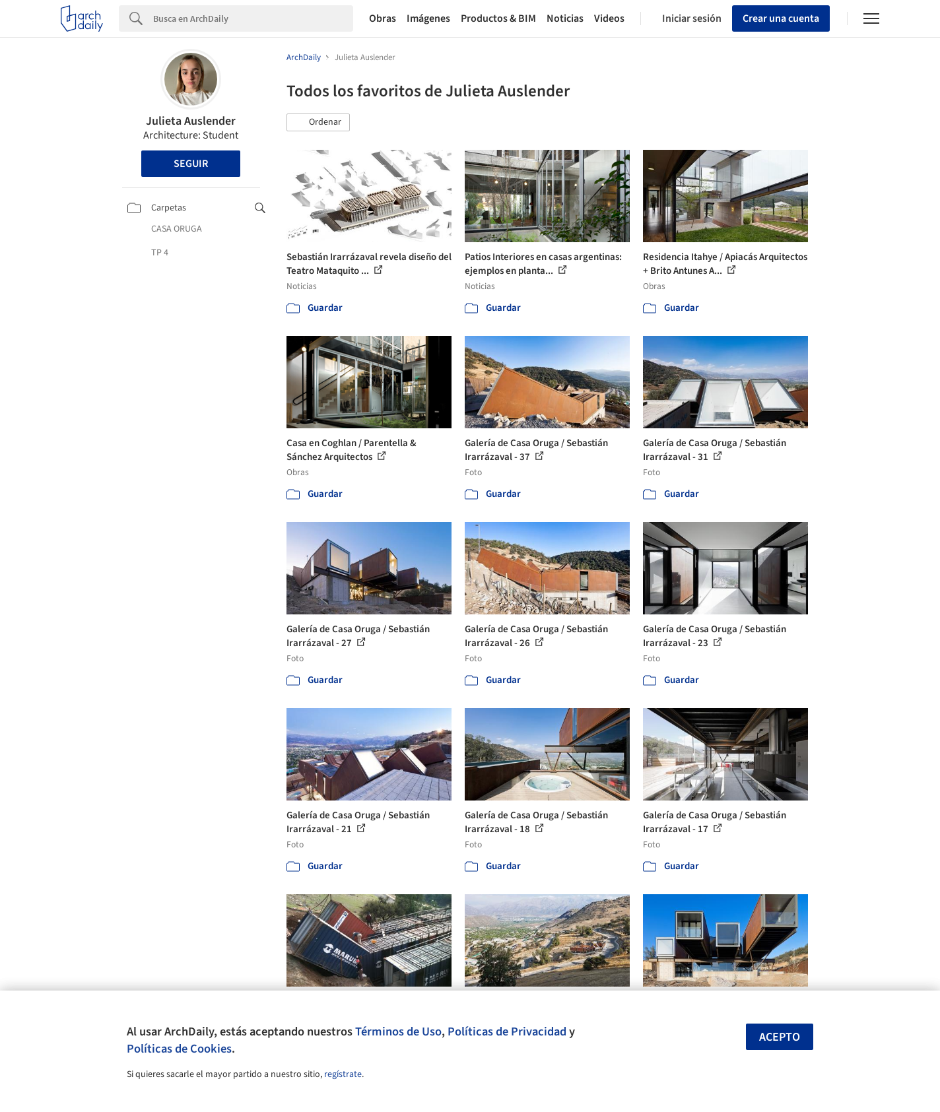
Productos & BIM (498, 18)
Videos (609, 18)
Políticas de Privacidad (507, 1031)
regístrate (343, 1074)
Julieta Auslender (191, 121)
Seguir (191, 163)
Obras (382, 18)
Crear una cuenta (781, 18)
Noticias (565, 18)
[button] (318, 123)
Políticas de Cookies (179, 1048)
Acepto (779, 1037)
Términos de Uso (398, 1031)
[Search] (253, 18)
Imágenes (428, 18)
